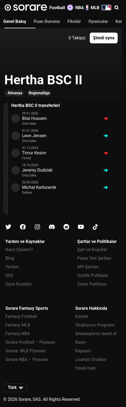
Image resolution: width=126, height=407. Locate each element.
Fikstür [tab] (74, 21)
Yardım (12, 266)
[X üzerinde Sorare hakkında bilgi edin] (8, 226)
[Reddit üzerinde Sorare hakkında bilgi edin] (66, 226)
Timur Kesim (34, 152)
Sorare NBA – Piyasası (26, 359)
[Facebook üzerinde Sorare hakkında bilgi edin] (23, 226)
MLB (101, 7)
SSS (9, 275)
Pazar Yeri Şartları (94, 258)
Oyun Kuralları (18, 284)
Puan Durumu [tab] (47, 21)
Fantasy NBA (17, 333)
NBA (81, 7)
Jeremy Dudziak (37, 170)
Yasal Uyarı (85, 368)
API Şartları (88, 266)
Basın (80, 342)
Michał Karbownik (39, 187)
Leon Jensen (34, 135)
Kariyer (81, 316)
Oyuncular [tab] (98, 21)
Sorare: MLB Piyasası (25, 350)
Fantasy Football (21, 316)
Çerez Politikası (92, 284)
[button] (116, 7)
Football (61, 8)
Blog (9, 258)
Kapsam (83, 350)
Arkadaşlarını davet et (96, 333)
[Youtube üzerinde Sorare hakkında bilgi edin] (81, 226)
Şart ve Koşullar (92, 249)
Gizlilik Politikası (92, 275)
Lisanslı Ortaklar (90, 359)
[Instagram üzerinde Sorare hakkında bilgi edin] (37, 226)
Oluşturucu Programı (95, 325)
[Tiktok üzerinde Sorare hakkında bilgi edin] (95, 226)
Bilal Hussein (34, 118)
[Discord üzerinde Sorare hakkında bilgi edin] (52, 226)
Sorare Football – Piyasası (30, 342)
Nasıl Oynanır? (19, 249)
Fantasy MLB (17, 325)
